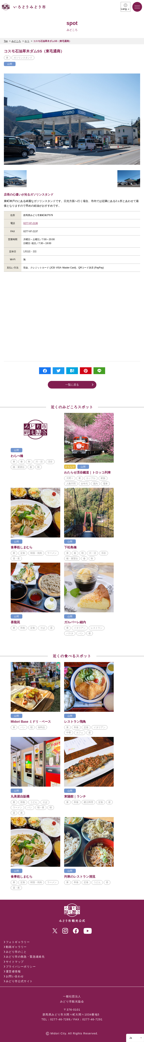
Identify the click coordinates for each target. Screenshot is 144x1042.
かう (27, 41)
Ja (130, 1038)
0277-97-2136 (30, 223)
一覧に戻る (72, 384)
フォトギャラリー (18, 942)
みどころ (16, 41)
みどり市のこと (16, 951)
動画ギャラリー (16, 946)
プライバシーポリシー (21, 966)
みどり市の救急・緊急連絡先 (25, 956)
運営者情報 (13, 971)
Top (6, 41)
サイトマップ (15, 961)
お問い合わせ (15, 976)
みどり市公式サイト (19, 981)
